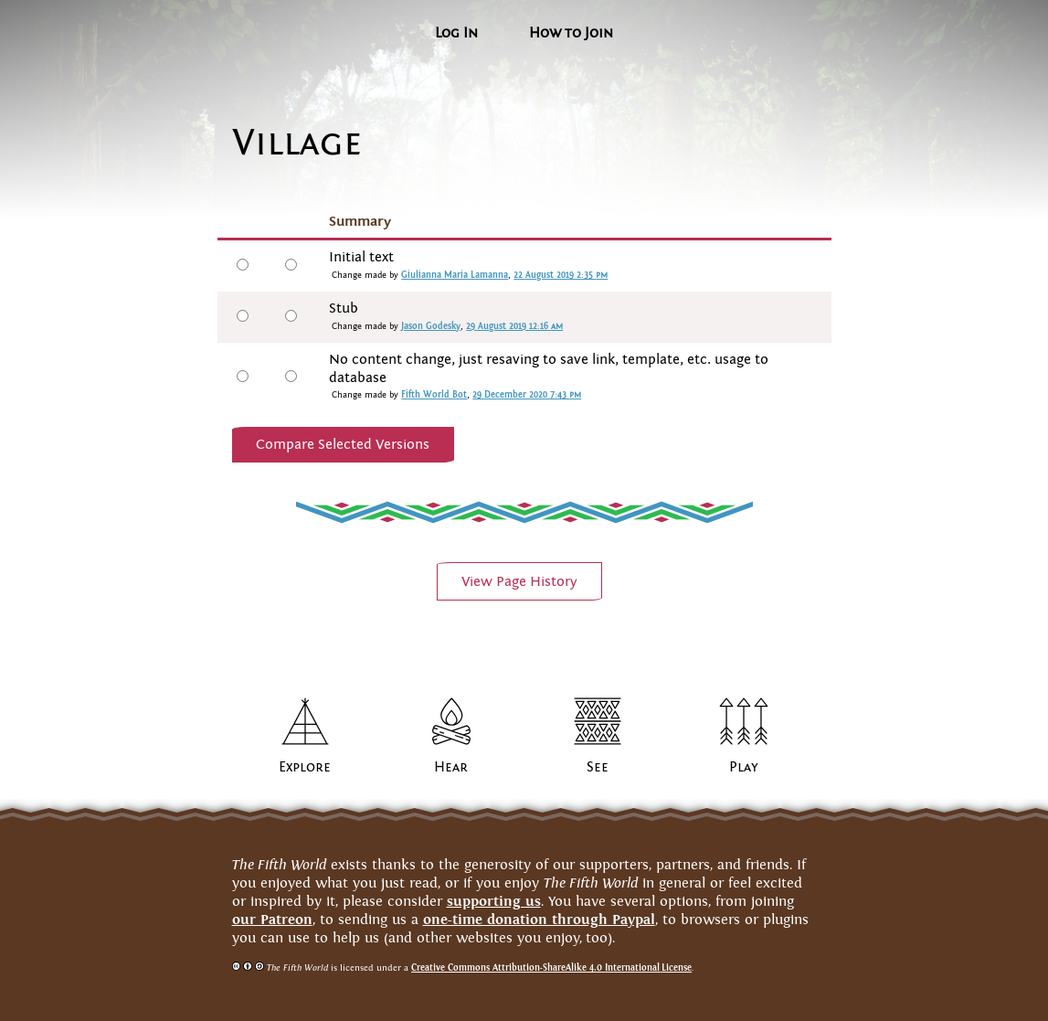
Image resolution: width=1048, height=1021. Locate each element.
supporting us (494, 901)
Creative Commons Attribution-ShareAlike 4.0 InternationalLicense (551, 968)
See (598, 767)
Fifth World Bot (434, 394)
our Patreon (272, 919)
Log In (456, 33)
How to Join (571, 33)
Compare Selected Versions (342, 444)
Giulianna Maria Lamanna (454, 275)
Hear (451, 767)
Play (743, 767)
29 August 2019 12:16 (514, 326)
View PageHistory (519, 581)
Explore (305, 767)
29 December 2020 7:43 (526, 394)
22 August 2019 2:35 (560, 275)
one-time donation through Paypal (539, 919)
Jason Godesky (430, 326)
